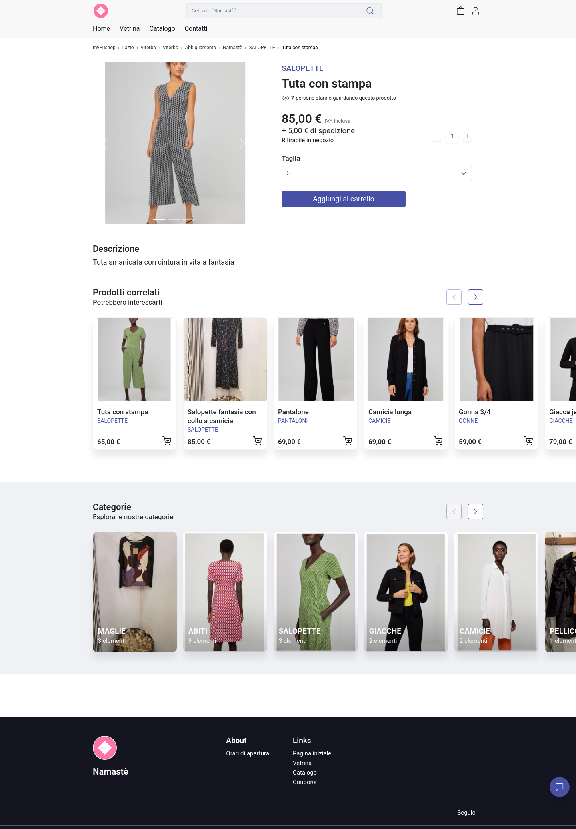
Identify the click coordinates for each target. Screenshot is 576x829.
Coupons (305, 782)
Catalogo (162, 29)
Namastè (232, 47)
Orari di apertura (247, 753)
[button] (105, 143)
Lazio (128, 47)
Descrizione (116, 249)
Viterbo (148, 47)
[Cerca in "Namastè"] (272, 10)
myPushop (104, 47)
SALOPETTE (262, 47)
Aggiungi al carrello (343, 199)
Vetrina (302, 763)
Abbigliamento (200, 47)
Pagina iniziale (312, 753)
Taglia (291, 158)
